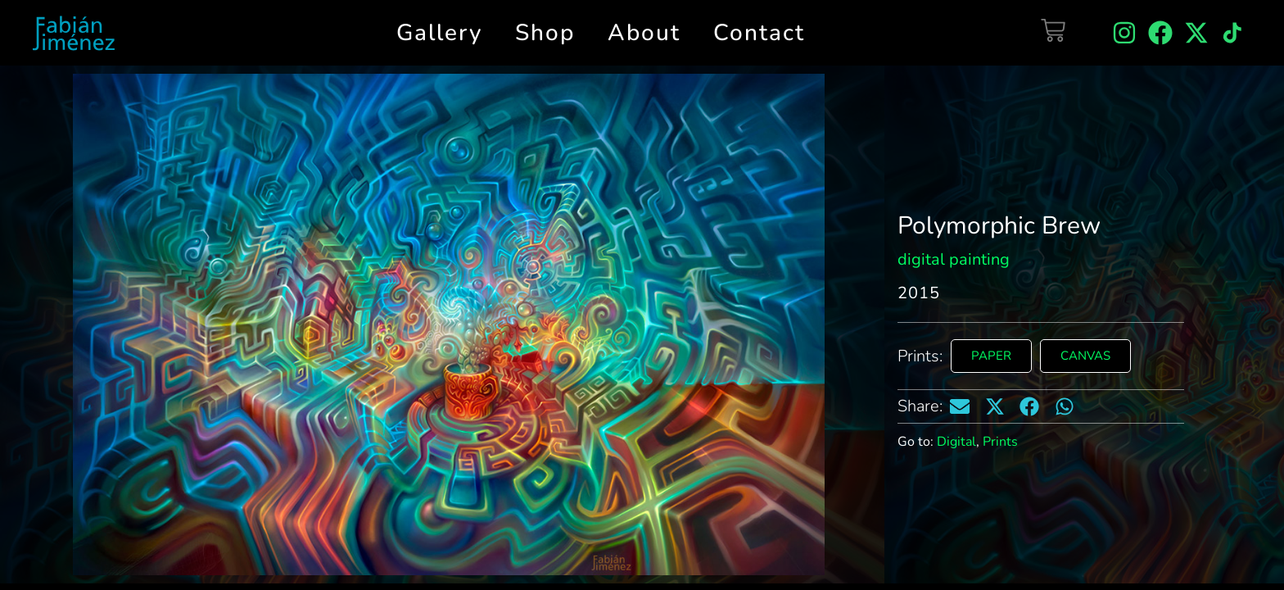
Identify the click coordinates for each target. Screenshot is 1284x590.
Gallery (439, 32)
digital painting (953, 259)
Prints (1000, 442)
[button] (960, 406)
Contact (759, 32)
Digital (956, 442)
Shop (545, 32)
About (644, 32)
